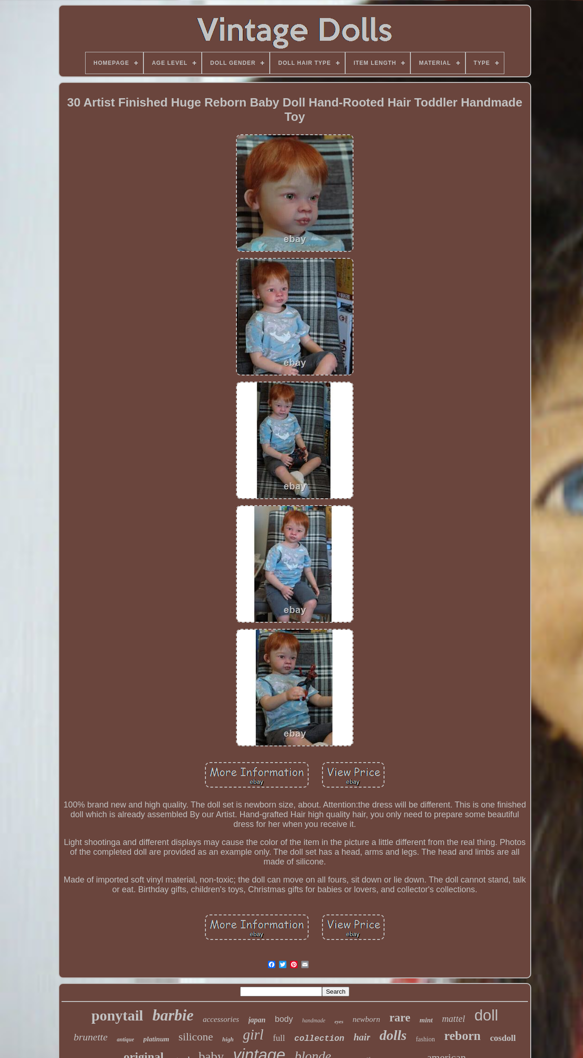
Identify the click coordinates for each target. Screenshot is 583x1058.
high (228, 1039)
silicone (196, 1037)
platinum (156, 1039)
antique (125, 1039)
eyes (339, 1021)
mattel (453, 1019)
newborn (366, 1019)
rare (399, 1017)
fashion (425, 1039)
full (279, 1038)
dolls (392, 1035)
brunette (90, 1037)
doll (486, 1015)
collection (319, 1038)
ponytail (117, 1015)
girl (253, 1035)
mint (426, 1020)
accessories (221, 1019)
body (284, 1019)
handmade (313, 1020)
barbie (172, 1015)
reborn (462, 1036)
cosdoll (503, 1038)
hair (362, 1037)
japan (257, 1020)
